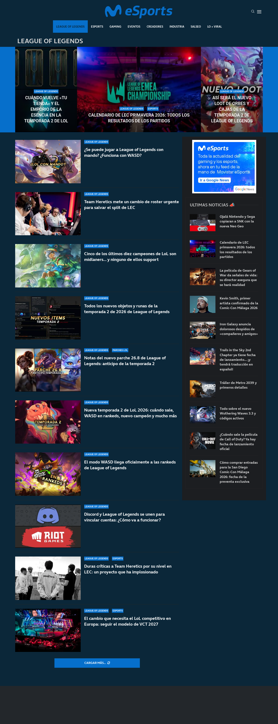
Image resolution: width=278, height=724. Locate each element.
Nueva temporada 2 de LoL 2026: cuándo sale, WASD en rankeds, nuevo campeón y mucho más (130, 418)
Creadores (155, 26)
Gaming (115, 26)
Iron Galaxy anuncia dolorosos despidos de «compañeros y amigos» (239, 329)
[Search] (253, 12)
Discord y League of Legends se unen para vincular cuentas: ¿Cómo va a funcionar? (124, 517)
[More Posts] (97, 663)
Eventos (134, 26)
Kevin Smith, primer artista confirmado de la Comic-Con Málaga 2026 (239, 303)
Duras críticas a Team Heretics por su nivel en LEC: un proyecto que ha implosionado (127, 569)
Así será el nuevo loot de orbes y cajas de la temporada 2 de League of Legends (232, 109)
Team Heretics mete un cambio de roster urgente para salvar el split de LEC (131, 204)
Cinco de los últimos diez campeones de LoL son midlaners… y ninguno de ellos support (130, 256)
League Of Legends (70, 26)
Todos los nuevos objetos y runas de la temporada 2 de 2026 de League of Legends (127, 309)
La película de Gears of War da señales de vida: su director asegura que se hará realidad (238, 277)
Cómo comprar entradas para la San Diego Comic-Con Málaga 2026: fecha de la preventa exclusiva (239, 472)
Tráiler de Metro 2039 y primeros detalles (238, 385)
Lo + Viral (214, 26)
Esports (97, 26)
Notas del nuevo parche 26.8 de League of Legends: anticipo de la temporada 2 (125, 361)
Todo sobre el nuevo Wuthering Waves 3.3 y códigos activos (238, 413)
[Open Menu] (259, 12)
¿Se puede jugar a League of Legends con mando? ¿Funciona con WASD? (123, 152)
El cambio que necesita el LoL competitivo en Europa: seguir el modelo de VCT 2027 (127, 621)
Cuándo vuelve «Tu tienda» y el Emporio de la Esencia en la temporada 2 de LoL (46, 109)
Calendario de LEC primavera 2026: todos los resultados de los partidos (139, 118)
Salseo (196, 26)
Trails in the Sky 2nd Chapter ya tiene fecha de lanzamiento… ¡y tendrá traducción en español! (238, 360)
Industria (177, 26)
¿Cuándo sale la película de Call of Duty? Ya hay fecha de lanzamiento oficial (239, 441)
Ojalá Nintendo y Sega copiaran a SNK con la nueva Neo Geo (237, 221)
